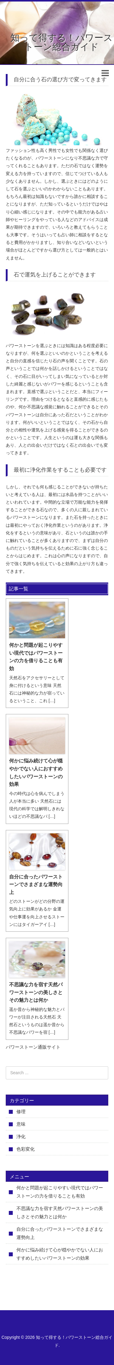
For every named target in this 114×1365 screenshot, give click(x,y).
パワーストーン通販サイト (33, 1047)
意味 (21, 1124)
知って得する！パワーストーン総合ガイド (61, 42)
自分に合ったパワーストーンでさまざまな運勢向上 (36, 884)
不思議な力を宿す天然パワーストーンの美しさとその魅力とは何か (36, 992)
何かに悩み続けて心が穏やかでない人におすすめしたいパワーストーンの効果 (36, 772)
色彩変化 (25, 1149)
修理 (21, 1111)
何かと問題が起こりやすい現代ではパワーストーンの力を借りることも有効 (36, 656)
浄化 (21, 1136)
